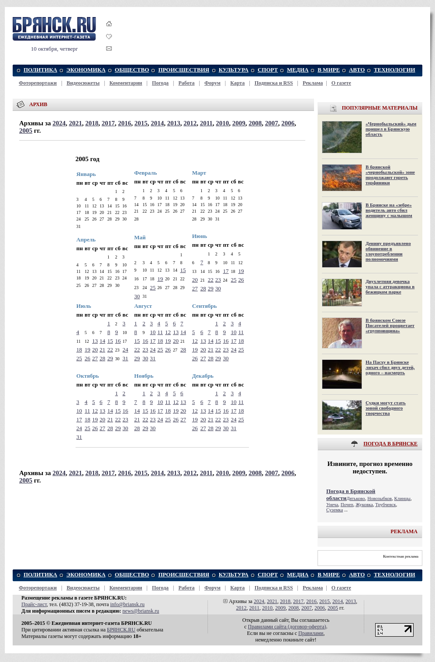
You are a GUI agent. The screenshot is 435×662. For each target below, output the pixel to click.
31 (125, 358)
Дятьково (355, 498)
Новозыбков (379, 498)
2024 (59, 123)
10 (152, 332)
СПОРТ (268, 69)
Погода (160, 83)
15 (183, 270)
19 (160, 279)
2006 (287, 123)
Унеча (332, 504)
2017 (108, 123)
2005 (25, 130)
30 (137, 296)
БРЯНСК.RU (121, 630)
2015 (141, 123)
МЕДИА (297, 69)
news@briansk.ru (140, 611)
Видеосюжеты (83, 83)
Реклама (313, 83)
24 (125, 349)
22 (211, 279)
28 (203, 288)
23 (218, 279)
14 (102, 341)
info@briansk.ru (127, 604)
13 (95, 341)
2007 (271, 123)
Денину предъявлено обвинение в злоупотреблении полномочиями (388, 251)
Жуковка (364, 504)
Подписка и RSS (274, 83)
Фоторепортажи (38, 83)
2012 (190, 123)
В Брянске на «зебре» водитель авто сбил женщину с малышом (389, 210)
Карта (237, 83)
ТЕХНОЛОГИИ (394, 69)
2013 (173, 123)
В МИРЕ (329, 69)
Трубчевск (385, 504)
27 (195, 288)
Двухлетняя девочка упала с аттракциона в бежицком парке (390, 286)
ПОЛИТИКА (40, 69)
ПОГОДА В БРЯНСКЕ (390, 444)
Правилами (310, 633)
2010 (222, 123)
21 (102, 349)
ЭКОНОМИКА (85, 69)
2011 (206, 123)
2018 (91, 123)
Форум (212, 83)
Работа (187, 83)
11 (160, 332)
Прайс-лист (34, 604)
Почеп (347, 504)
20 (195, 279)
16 (118, 341)
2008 (255, 123)
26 (241, 279)
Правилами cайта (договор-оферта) (287, 627)
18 (79, 349)
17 (226, 271)
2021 (75, 123)
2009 (238, 123)
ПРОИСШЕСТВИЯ (183, 69)
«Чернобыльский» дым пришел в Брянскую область (391, 129)
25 (152, 287)
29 (211, 288)
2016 (124, 123)
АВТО (357, 69)
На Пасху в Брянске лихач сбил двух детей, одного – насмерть (390, 367)
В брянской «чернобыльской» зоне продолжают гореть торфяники (390, 174)
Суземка (334, 509)
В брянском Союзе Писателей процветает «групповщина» (390, 325)
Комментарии (125, 83)
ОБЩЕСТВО (132, 69)
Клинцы (402, 498)
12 (168, 332)
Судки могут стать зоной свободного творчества (386, 408)
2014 (157, 123)
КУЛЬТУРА (234, 69)
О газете (341, 83)
